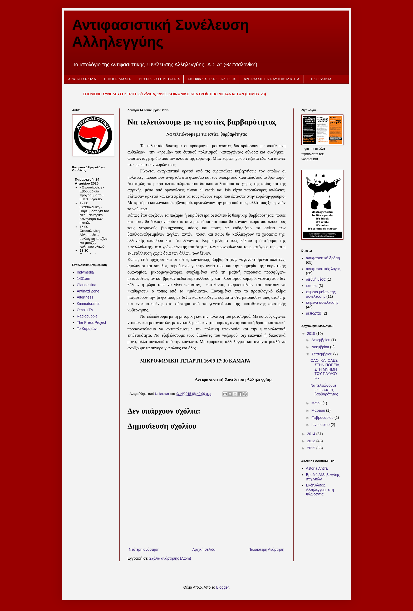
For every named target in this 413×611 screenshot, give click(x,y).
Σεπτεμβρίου (322, 354)
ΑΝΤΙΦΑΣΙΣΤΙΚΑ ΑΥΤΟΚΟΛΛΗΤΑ (272, 79)
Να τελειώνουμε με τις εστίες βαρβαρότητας (324, 389)
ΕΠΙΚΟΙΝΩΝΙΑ (319, 79)
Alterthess (85, 297)
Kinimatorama (88, 303)
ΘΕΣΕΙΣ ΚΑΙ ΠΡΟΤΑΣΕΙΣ (159, 79)
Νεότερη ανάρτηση (144, 549)
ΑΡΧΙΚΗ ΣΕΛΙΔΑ (82, 79)
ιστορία (312, 286)
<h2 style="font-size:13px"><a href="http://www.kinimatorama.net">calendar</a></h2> (92, 214)
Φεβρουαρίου (322, 417)
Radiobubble (87, 316)
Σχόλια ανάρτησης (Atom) (170, 558)
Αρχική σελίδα (203, 549)
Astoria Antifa (317, 468)
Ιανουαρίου (321, 425)
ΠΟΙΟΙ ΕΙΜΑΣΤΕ (117, 79)
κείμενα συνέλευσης (322, 302)
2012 (311, 448)
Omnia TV (85, 310)
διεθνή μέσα (316, 279)
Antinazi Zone (88, 291)
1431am (83, 278)
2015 (311, 333)
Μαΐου (316, 403)
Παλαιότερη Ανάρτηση (266, 549)
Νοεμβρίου (320, 347)
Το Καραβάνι (87, 328)
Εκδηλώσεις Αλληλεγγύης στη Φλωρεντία (320, 489)
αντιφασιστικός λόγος (323, 269)
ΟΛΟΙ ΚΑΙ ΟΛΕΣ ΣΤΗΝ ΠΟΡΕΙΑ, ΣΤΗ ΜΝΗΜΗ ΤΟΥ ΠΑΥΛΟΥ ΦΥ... (325, 369)
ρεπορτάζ (314, 313)
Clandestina (86, 285)
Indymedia (85, 272)
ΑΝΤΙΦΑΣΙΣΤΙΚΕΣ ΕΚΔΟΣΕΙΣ (211, 79)
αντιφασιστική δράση (323, 258)
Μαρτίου (318, 410)
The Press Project (91, 322)
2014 (311, 434)
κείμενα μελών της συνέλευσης (321, 294)
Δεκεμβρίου (321, 340)
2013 (311, 441)
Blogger (222, 587)
